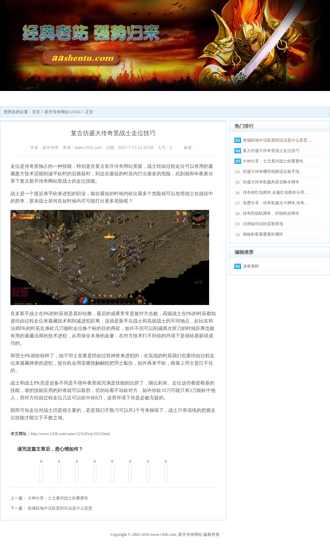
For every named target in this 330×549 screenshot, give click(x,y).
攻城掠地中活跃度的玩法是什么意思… (277, 140)
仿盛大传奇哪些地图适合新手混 (271, 171)
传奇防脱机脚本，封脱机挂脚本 (271, 213)
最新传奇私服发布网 (142, 100)
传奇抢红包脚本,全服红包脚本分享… (275, 192)
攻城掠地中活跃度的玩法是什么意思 (60, 508)
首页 (36, 112)
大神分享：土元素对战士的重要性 (58, 498)
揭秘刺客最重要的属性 (263, 234)
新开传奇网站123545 (61, 100)
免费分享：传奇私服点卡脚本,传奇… (275, 203)
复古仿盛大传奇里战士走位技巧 (271, 150)
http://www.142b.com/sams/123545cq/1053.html (70, 433)
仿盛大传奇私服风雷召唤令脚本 (271, 182)
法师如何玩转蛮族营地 (263, 223)
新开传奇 (20, 97)
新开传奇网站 (119, 166)
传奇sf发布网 (101, 97)
